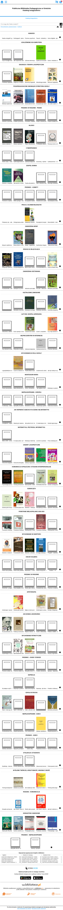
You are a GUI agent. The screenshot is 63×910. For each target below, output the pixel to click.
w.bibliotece (39, 888)
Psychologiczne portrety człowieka (8, 858)
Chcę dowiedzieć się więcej (24, 908)
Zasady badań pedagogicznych (7, 859)
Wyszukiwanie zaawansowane (9, 26)
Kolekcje (19, 26)
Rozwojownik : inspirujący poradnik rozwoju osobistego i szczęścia (34, 862)
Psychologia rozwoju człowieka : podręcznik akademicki (32, 858)
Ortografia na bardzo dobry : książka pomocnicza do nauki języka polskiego (36, 859)
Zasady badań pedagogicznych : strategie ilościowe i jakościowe (13, 856)
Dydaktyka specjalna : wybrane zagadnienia (50, 858)
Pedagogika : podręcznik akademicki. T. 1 (9, 862)
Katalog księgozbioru (31, 18)
